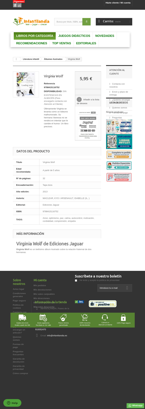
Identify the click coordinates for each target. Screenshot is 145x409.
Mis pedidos (40, 285)
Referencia (49, 83)
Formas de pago (120, 111)
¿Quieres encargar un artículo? (19, 330)
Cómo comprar (20, 373)
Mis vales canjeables (44, 294)
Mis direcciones (42, 298)
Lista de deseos (118, 147)
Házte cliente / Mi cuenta (118, 2)
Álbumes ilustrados (53, 59)
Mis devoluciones (43, 290)
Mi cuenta (40, 280)
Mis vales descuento (44, 307)
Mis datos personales (45, 302)
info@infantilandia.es (98, 335)
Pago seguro (19, 300)
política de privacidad (109, 280)
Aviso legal (18, 289)
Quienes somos (119, 106)
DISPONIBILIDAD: (53, 91)
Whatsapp (135, 405)
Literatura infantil (31, 59)
